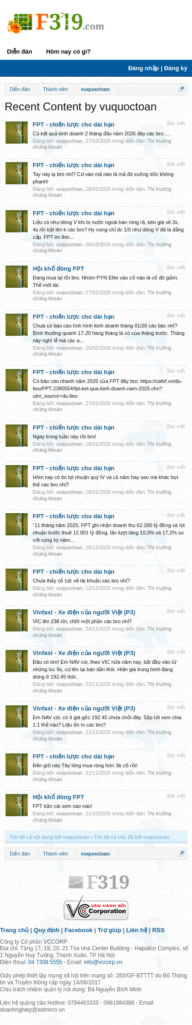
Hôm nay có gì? (68, 51)
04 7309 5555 (45, 962)
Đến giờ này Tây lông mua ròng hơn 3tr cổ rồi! (85, 765)
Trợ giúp (109, 930)
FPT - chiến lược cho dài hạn (73, 124)
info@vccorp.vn (103, 962)
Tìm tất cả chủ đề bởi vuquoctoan (131, 837)
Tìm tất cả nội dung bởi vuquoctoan (49, 837)
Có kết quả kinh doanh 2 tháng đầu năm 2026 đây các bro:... (101, 133)
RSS (158, 930)
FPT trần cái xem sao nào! (62, 806)
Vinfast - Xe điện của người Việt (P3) (84, 612)
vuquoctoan (69, 141)
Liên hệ (136, 930)
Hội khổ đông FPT (58, 268)
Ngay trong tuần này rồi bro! (64, 436)
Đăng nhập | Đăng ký (157, 68)
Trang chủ (14, 930)
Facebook (79, 930)
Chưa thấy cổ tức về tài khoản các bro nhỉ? (81, 580)
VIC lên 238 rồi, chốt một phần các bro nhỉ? (82, 621)
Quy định (47, 930)
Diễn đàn (19, 51)
